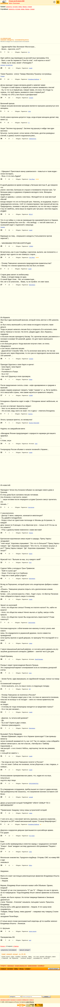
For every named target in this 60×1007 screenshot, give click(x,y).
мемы (20, 6)
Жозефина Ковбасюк (33, 79)
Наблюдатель (32, 138)
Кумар (30, 379)
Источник (31, 443)
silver (29, 111)
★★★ (37, 179)
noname (31, 97)
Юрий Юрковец (39, 659)
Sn (29, 52)
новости (31, 999)
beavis (30, 553)
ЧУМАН (31, 246)
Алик (36, 443)
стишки (29, 6)
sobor (30, 851)
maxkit (30, 68)
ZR (30, 689)
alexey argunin (32, 931)
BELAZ (31, 214)
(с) (28, 122)
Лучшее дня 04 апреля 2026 (16, 1)
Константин (31, 507)
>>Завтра (16, 946)
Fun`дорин (31, 835)
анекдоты (9, 6)
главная (3, 969)
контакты (13, 999)
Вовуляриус (32, 284)
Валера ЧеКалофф (34, 423)
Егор (30, 562)
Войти (10, 3)
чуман (30, 643)
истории (15, 6)
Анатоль (30, 414)
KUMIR (31, 395)
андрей (31, 797)
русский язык (9, 65)
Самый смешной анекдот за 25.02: (14, 954)
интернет (2, 65)
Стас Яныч (32, 179)
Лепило (31, 533)
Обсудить (17, 52)
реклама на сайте (5, 999)
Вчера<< (3, 946)
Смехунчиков (31, 622)
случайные (41, 965)
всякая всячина (32, 965)
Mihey (30, 865)
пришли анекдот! (53, 968)
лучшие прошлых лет (21, 965)
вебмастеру (25, 999)
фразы (25, 6)
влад (30, 673)
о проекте (19, 999)
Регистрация (16, 3)
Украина (2, 227)
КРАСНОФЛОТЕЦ (33, 783)
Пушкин (2, 76)
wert (30, 940)
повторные (10, 965)
